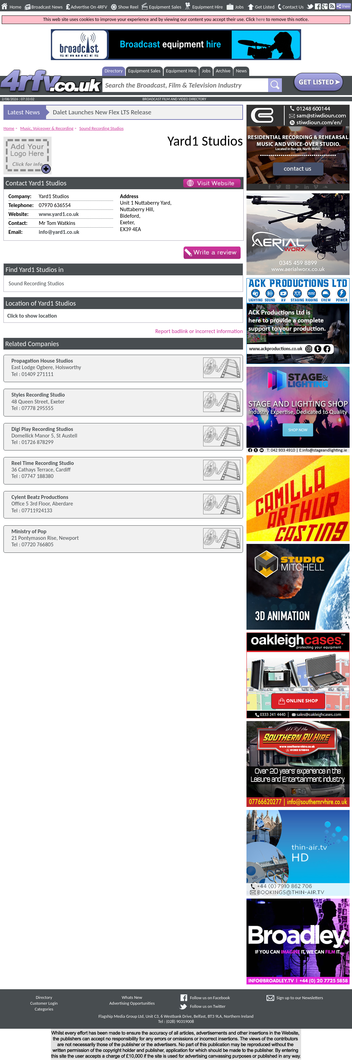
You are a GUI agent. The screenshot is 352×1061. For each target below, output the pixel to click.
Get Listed (265, 7)
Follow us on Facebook (210, 997)
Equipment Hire (207, 7)
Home (15, 7)
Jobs (239, 7)
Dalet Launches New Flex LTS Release (102, 112)
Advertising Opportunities (132, 1003)
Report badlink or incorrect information (199, 331)
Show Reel (128, 7)
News (241, 71)
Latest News (24, 112)
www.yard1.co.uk (59, 214)
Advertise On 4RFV (89, 7)
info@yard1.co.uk (59, 232)
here (260, 19)
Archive (223, 71)
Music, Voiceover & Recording (47, 128)
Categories (44, 1009)
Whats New (132, 997)
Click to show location (32, 315)
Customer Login (44, 1003)
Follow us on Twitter (208, 1006)
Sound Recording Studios (101, 128)
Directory (113, 71)
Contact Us (293, 7)
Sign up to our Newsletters (300, 997)
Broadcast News (47, 7)
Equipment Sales (165, 7)
